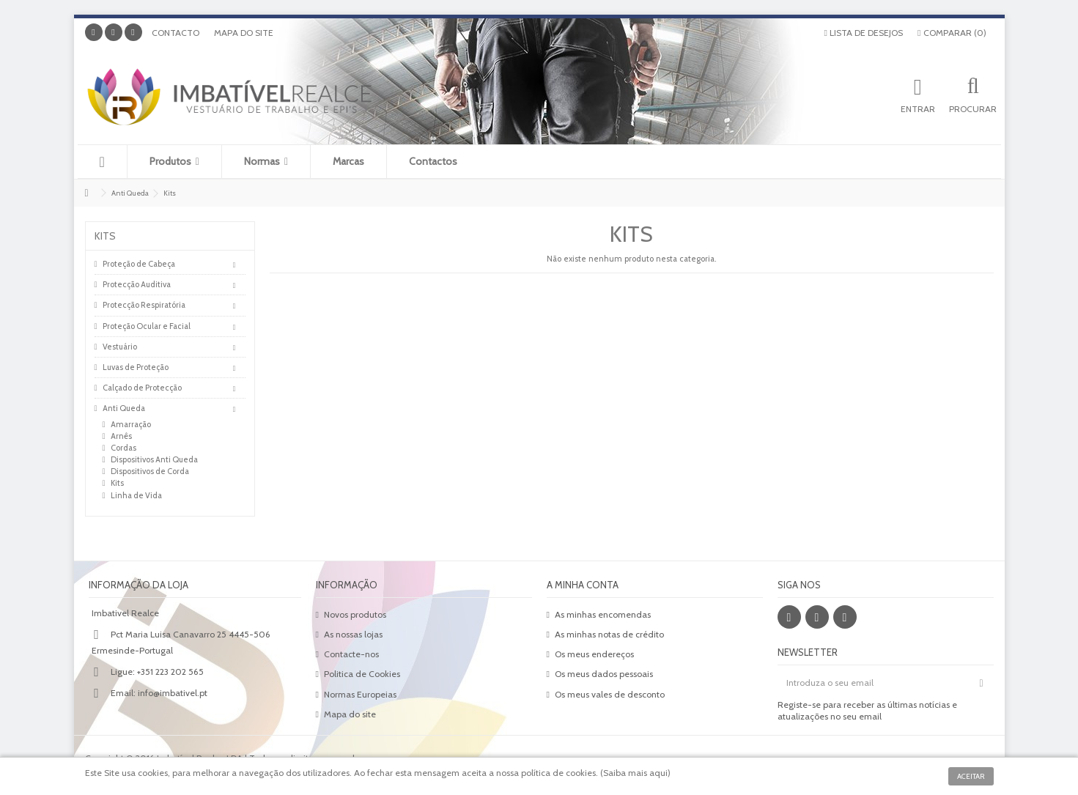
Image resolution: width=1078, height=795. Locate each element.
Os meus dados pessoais (604, 673)
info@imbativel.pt (172, 692)
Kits (117, 483)
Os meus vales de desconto (610, 694)
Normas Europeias (360, 694)
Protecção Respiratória (144, 305)
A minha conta (583, 585)
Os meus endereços (594, 653)
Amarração (131, 424)
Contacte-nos (351, 653)
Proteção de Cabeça (139, 264)
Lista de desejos (863, 32)
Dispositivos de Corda (150, 471)
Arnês (121, 436)
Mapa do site (243, 32)
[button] (174, 161)
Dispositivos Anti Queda (154, 459)
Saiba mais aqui (635, 772)
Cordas (123, 448)
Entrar (918, 108)
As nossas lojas (353, 634)
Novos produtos (355, 614)
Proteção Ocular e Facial (147, 326)
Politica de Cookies (362, 673)
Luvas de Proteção (136, 367)
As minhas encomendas (603, 614)
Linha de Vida (136, 495)
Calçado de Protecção (142, 387)
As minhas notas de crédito (609, 634)
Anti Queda (124, 408)
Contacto (175, 32)
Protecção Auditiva (137, 284)
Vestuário (120, 346)
